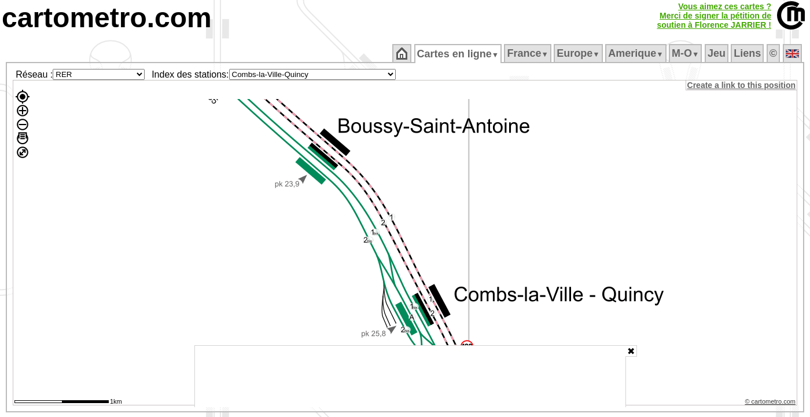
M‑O (686, 53)
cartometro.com (107, 17)
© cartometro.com (771, 403)
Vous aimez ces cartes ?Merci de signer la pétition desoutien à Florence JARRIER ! (714, 16)
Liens (748, 53)
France (528, 53)
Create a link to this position (742, 85)
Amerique (636, 53)
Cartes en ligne (458, 54)
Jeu (717, 53)
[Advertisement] (410, 376)
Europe (579, 53)
